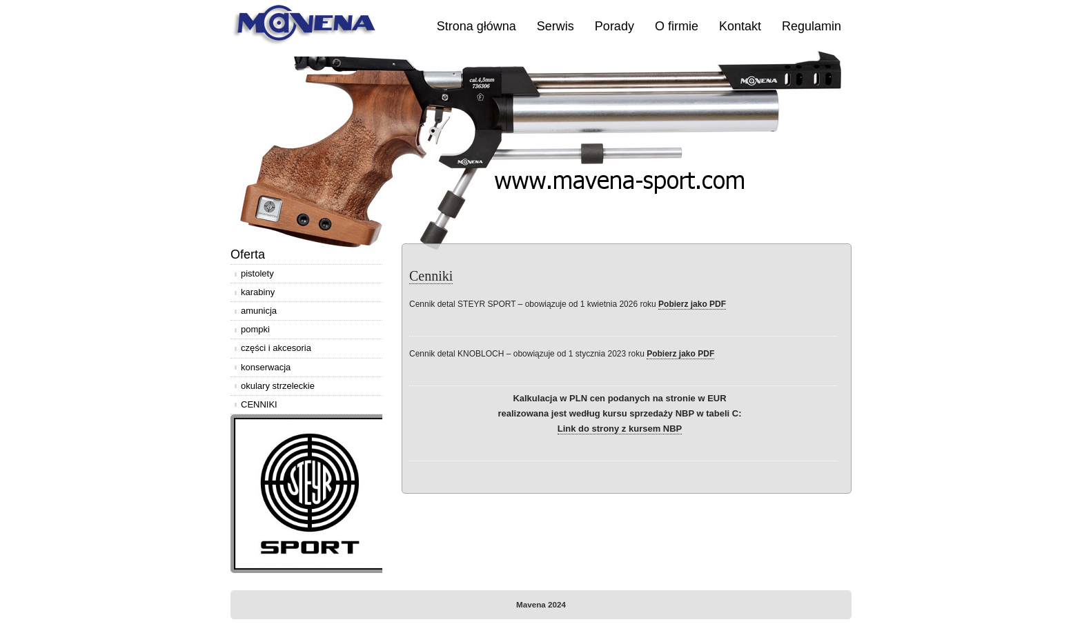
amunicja (259, 310)
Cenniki (431, 275)
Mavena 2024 (541, 604)
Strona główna (476, 26)
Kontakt (740, 26)
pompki (255, 329)
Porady (614, 26)
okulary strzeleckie (278, 386)
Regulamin (811, 26)
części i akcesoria (276, 348)
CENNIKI (259, 404)
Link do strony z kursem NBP (620, 428)
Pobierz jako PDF (692, 304)
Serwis (555, 26)
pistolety (257, 273)
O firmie (676, 26)
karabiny (258, 292)
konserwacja (266, 367)
